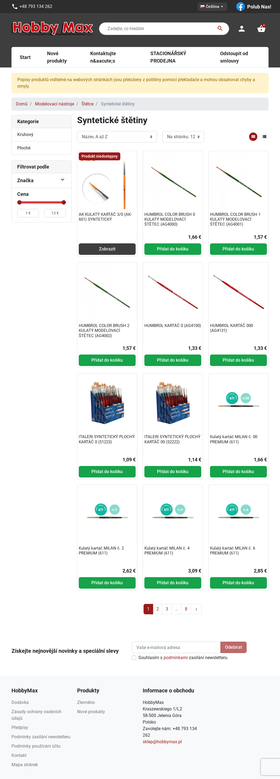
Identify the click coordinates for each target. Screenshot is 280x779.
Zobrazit (107, 249)
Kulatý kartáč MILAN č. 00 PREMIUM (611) (233, 439)
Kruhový (25, 134)
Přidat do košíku (172, 249)
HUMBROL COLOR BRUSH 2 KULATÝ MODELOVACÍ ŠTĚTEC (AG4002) (104, 330)
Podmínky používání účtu (35, 746)
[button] (261, 29)
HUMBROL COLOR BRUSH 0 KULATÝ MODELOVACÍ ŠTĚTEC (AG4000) (169, 219)
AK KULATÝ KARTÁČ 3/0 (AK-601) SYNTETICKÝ (105, 217)
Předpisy (19, 727)
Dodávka (20, 702)
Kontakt (19, 755)
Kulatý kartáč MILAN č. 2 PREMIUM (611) (101, 551)
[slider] (19, 202)
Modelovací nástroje (54, 104)
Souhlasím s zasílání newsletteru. (183, 657)
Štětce (87, 104)
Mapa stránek (24, 764)
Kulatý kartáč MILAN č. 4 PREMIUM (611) (166, 551)
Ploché (24, 148)
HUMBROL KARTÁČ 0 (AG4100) (172, 325)
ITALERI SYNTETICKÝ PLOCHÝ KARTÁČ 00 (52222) (172, 439)
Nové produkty (91, 711)
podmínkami (176, 657)
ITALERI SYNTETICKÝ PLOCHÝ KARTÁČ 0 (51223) (107, 439)
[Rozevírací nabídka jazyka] (212, 6)
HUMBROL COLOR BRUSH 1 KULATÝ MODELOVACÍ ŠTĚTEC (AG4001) (235, 219)
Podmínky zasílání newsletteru (40, 736)
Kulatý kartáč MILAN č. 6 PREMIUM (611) (232, 551)
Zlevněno (86, 702)
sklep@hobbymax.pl (162, 741)
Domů (22, 104)
